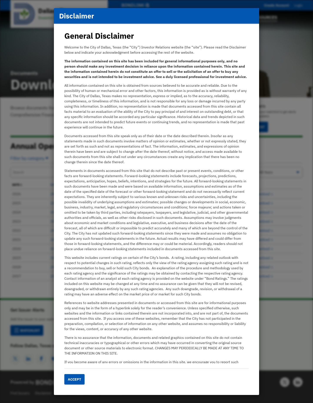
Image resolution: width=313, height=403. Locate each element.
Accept (74, 379)
